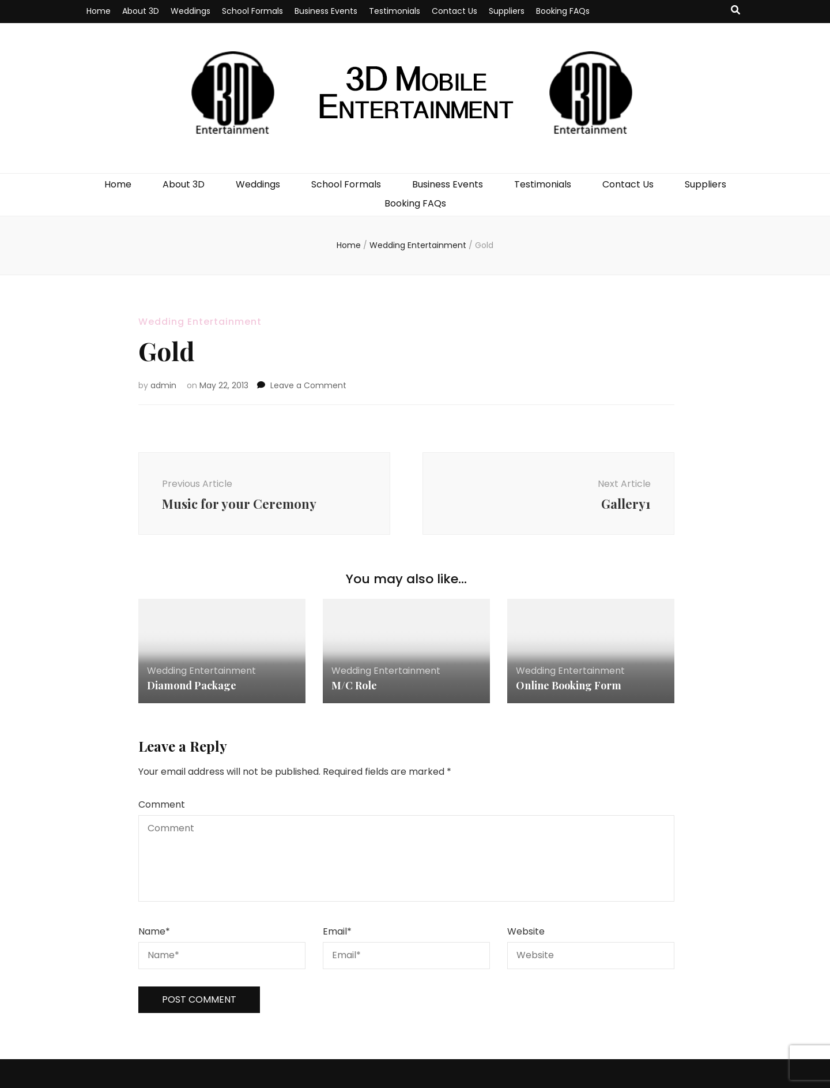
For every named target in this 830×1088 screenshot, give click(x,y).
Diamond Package (191, 685)
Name (154, 931)
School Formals (252, 11)
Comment (161, 804)
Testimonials (394, 11)
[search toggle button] (735, 10)
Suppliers (507, 11)
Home (98, 11)
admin (163, 385)
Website (526, 931)
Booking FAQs (563, 11)
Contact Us (454, 11)
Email (337, 931)
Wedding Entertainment (200, 321)
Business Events (326, 11)
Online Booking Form (568, 685)
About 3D (140, 11)
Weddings (190, 11)
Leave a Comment (308, 385)
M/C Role (354, 685)
